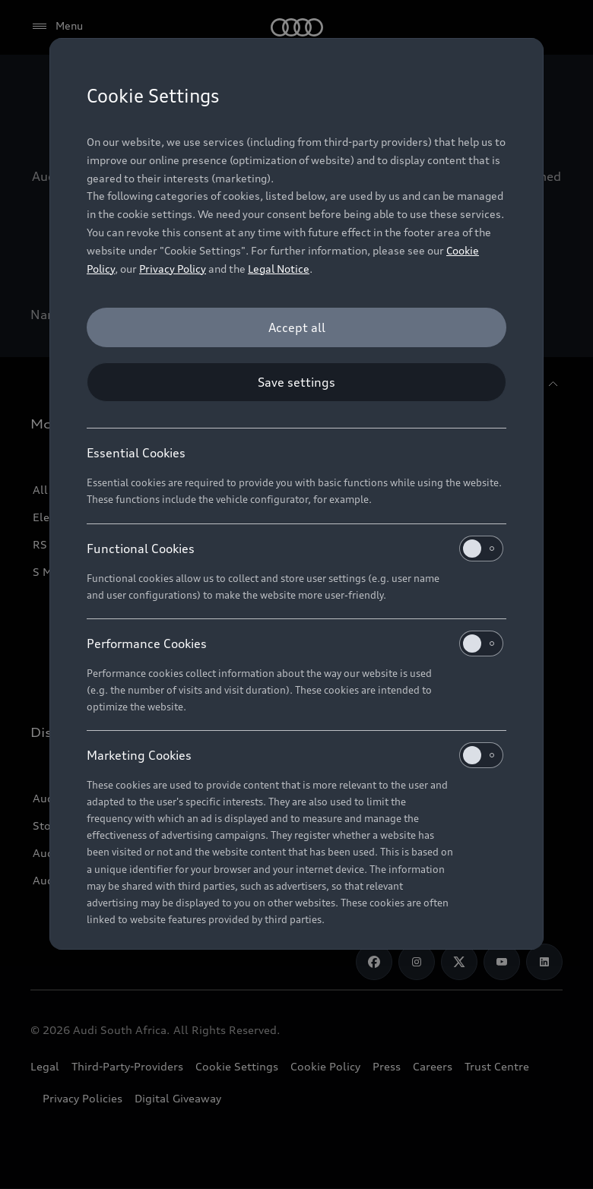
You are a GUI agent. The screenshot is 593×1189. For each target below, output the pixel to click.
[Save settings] (296, 382)
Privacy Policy (172, 268)
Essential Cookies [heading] (136, 452)
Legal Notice (278, 268)
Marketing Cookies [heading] (295, 755)
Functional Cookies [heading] (295, 548)
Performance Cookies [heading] (295, 643)
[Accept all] (296, 327)
